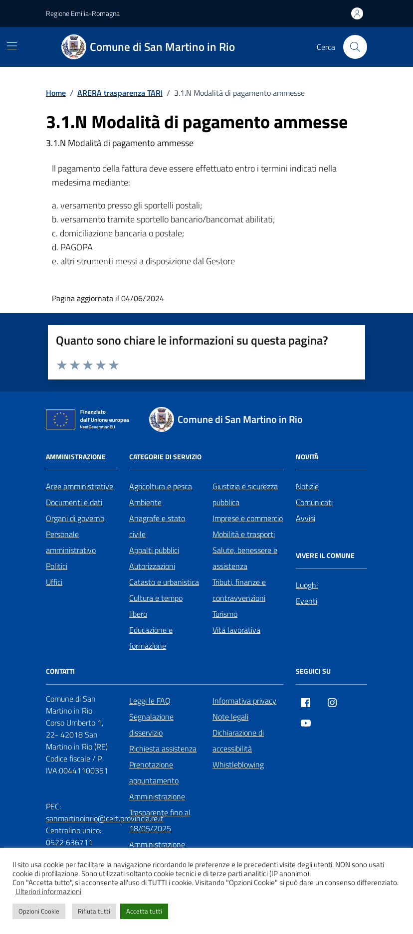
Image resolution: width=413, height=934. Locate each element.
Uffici (54, 582)
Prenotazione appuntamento (154, 772)
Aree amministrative (79, 486)
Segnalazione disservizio (151, 725)
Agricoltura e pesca (160, 486)
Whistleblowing (238, 764)
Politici (56, 566)
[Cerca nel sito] (355, 47)
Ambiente (145, 502)
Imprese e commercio (247, 518)
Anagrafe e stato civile (157, 526)
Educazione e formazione (151, 638)
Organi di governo (75, 518)
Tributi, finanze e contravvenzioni (239, 590)
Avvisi (305, 518)
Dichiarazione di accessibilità (238, 740)
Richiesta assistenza (163, 748)
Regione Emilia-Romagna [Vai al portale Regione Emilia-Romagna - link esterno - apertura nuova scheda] (83, 13)
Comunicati (314, 502)
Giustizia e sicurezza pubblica (245, 494)
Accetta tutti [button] (144, 911)
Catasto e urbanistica (164, 582)
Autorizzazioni (152, 566)
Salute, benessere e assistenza (244, 558)
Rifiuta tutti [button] (94, 911)
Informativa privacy (244, 701)
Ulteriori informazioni (48, 891)
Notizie (307, 486)
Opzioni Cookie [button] (38, 911)
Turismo (224, 614)
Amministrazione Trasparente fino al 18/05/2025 (160, 812)
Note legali (230, 717)
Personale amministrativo (71, 542)
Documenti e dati (74, 502)
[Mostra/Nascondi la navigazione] (12, 46)
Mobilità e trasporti (243, 534)
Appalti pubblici (154, 550)
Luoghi (307, 585)
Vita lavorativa (236, 630)
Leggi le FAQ (150, 701)
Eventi (306, 601)
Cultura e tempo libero (156, 606)
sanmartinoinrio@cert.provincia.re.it (105, 818)
